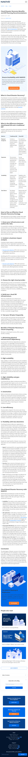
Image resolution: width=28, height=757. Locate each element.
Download (14, 713)
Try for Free (14, 603)
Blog (6, 6)
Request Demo (14, 702)
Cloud (10, 6)
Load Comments (14, 668)
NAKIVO (2, 6)
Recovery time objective (8, 250)
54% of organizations (12, 29)
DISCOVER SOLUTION (14, 88)
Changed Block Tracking (15, 520)
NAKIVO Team (8, 18)
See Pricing (14, 725)
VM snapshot (24, 517)
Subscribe (14, 687)
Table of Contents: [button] (6, 675)
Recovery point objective (8, 263)
